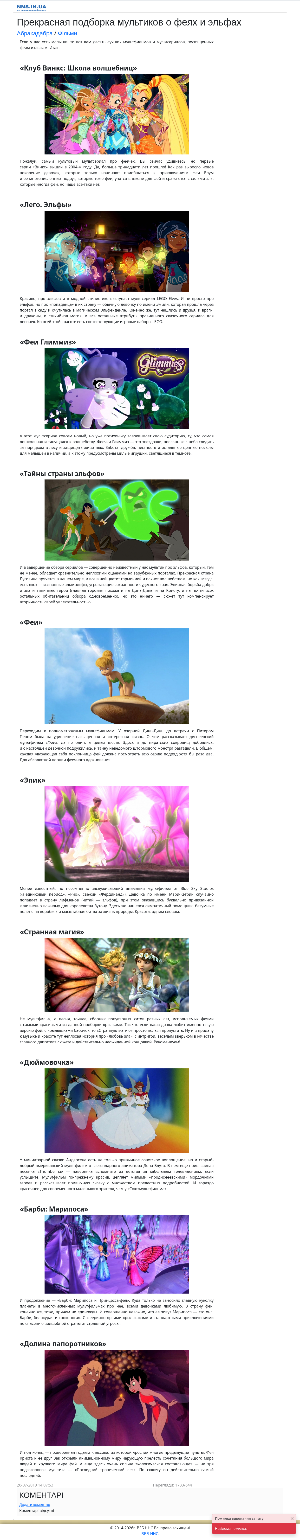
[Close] (291, 1518)
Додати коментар (34, 1505)
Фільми (67, 33)
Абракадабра (35, 33)
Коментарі (41, 1495)
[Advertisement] (250, 111)
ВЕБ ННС (150, 1534)
